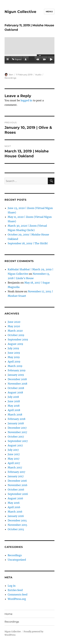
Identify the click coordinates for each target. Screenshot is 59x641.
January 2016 (16, 516)
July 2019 (13, 348)
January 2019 (16, 374)
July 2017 (13, 449)
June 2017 (14, 454)
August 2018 (15, 392)
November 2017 (17, 432)
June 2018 (14, 401)
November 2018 (17, 383)
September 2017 (18, 441)
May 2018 (14, 405)
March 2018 (15, 414)
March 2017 (15, 467)
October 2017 (16, 436)
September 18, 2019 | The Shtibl (28, 243)
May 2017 (13, 458)
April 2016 (14, 507)
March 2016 (15, 511)
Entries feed (15, 590)
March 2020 (15, 330)
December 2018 (17, 379)
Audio (38, 74)
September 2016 (18, 494)
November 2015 (17, 524)
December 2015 (17, 520)
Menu (49, 11)
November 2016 (17, 485)
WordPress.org (17, 598)
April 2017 (14, 463)
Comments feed (17, 594)
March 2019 (15, 366)
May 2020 (14, 326)
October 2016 (16, 489)
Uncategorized (17, 559)
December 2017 (17, 427)
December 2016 (17, 480)
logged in (26, 100)
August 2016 (15, 498)
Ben (11, 74)
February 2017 (16, 471)
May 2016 (14, 502)
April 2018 (14, 410)
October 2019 (16, 335)
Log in (12, 585)
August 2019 (15, 343)
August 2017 (15, 445)
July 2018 (13, 396)
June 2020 (14, 321)
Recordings (10, 78)
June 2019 (14, 352)
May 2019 (14, 357)
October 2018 (16, 388)
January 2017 (16, 476)
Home (8, 613)
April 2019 (14, 361)
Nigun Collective (20, 11)
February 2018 (16, 419)
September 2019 (18, 339)
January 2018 (16, 423)
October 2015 (16, 529)
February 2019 (16, 370)
